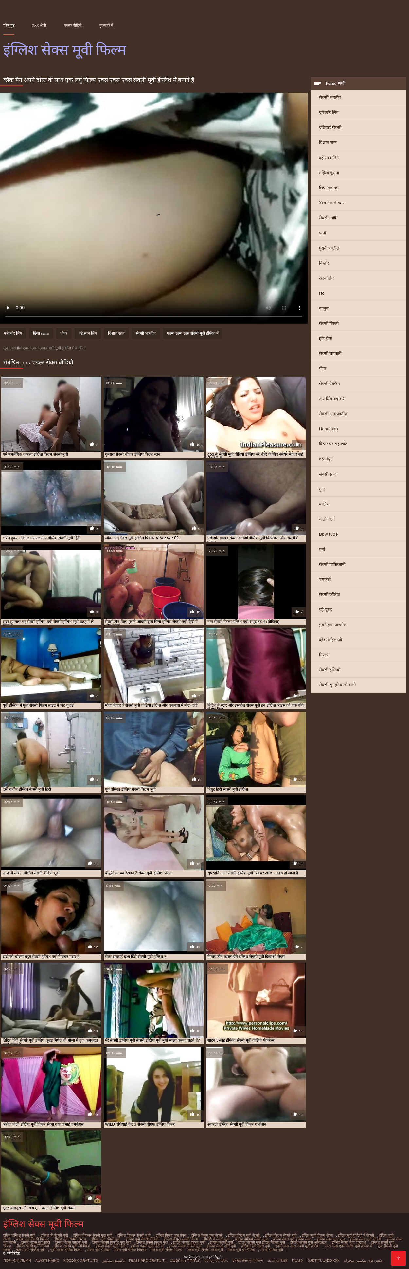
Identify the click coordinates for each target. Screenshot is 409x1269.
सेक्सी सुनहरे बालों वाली (337, 684)
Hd (322, 293)
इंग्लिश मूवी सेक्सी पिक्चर (32, 1239)
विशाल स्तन (328, 142)
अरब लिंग (326, 278)
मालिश (324, 504)
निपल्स (324, 654)
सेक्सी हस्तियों (329, 669)
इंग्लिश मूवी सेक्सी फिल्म (70, 1239)
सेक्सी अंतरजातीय (333, 413)
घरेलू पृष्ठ (8, 25)
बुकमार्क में (106, 25)
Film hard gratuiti (147, 1260)
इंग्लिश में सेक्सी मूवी (217, 1239)
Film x (297, 1260)
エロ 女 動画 (278, 1260)
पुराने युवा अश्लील (333, 624)
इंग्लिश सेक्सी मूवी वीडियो (32, 1246)
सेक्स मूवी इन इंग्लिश (241, 1250)
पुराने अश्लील (329, 248)
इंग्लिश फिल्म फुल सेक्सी (207, 1235)
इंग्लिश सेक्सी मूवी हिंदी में (147, 1246)
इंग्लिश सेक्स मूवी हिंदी (35, 1242)
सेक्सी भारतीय (330, 97)
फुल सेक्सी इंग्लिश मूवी (30, 1250)
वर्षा (322, 549)
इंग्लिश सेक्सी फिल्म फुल (152, 1242)
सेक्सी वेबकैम (329, 383)
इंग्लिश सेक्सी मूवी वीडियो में (72, 1246)
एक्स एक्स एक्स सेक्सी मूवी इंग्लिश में (193, 333)
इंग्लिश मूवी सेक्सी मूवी (105, 1239)
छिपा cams (328, 187)
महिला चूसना (329, 172)
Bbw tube (328, 534)
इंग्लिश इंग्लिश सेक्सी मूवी (19, 1235)
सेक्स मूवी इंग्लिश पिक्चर (130, 1250)
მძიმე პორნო (216, 1260)
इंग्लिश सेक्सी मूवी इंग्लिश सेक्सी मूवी (261, 1242)
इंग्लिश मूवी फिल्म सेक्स (317, 1235)
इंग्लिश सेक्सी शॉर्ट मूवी (221, 1246)
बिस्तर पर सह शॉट (333, 443)
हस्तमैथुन (326, 459)
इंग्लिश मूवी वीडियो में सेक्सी (356, 1235)
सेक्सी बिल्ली (329, 323)
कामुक (324, 308)
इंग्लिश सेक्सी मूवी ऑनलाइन (308, 1242)
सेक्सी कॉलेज (329, 594)
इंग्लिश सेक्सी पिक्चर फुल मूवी (111, 1242)
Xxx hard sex (332, 202)
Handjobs (328, 428)
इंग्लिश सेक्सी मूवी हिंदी (110, 1246)
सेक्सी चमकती (330, 353)
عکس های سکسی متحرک (363, 1260)
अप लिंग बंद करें (331, 398)
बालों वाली (327, 519)
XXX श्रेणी (39, 25)
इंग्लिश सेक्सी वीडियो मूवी (185, 1246)
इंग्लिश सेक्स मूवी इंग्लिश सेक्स (292, 1239)
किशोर (324, 263)
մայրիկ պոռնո (185, 1260)
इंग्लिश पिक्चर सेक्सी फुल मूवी (92, 1235)
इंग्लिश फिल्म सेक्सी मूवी (281, 1235)
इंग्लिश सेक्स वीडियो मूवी (71, 1242)
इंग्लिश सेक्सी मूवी (221, 1242)
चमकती (325, 579)
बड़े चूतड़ (325, 609)
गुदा (322, 489)
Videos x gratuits (80, 1260)
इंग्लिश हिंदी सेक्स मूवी (255, 1246)
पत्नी (322, 233)
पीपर (322, 368)
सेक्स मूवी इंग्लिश (98, 1250)
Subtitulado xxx (324, 1260)
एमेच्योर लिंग (328, 112)
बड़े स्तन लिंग (329, 157)
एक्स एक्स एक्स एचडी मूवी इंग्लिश (297, 1246)
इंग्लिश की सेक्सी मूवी (54, 1235)
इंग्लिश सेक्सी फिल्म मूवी (189, 1242)
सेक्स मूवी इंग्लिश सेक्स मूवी (205, 1250)
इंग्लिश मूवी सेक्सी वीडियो (142, 1239)
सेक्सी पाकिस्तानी (332, 564)
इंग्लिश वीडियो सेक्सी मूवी (251, 1239)
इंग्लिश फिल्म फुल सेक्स (171, 1235)
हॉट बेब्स (325, 338)
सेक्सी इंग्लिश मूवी (271, 1250)
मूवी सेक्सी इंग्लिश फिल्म (66, 1250)
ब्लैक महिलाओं (330, 639)
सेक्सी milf (327, 217)
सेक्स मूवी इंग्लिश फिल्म (166, 1250)
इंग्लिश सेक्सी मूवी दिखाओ (349, 1242)
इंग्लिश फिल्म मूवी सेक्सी (244, 1235)
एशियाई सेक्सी (330, 127)
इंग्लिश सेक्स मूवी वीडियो (366, 1239)
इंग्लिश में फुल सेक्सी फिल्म (181, 1239)
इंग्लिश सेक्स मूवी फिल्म (248, 1260)
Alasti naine (47, 1260)
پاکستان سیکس (113, 1260)
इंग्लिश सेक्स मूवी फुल (331, 1239)
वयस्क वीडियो (73, 25)
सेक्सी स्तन (327, 474)
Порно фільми (17, 1260)
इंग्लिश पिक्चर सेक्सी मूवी (134, 1235)
